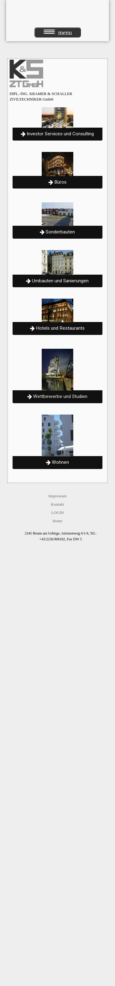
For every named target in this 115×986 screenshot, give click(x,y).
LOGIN (57, 512)
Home (57, 521)
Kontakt (57, 504)
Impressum (57, 496)
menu (57, 32)
